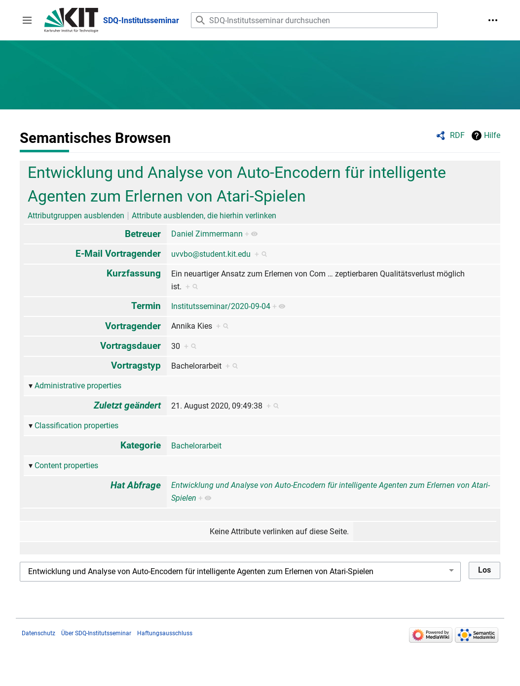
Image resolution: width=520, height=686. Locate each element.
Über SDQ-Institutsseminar (96, 633)
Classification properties (76, 425)
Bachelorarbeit (196, 445)
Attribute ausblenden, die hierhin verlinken (204, 215)
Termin (146, 305)
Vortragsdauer (130, 345)
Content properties (66, 465)
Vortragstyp (136, 365)
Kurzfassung (134, 273)
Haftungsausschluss (164, 633)
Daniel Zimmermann (207, 234)
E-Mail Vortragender (118, 253)
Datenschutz (38, 633)
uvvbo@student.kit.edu (211, 254)
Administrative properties (78, 385)
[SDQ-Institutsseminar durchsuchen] (314, 20)
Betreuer (143, 234)
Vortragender (133, 326)
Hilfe (492, 135)
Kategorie (140, 445)
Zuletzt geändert (127, 405)
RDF (457, 135)
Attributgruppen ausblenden (76, 215)
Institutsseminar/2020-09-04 (220, 306)
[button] (27, 20)
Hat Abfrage (136, 485)
